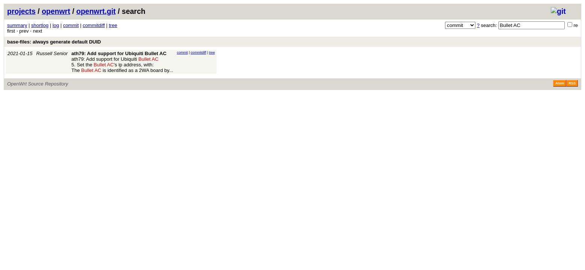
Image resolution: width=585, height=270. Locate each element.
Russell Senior (52, 53)
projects (21, 11)
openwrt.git (96, 11)
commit (71, 25)
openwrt (56, 11)
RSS (572, 83)
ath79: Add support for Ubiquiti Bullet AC (118, 53)
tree (113, 25)
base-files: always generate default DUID (54, 42)
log (56, 25)
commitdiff (94, 25)
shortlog (39, 25)
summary (17, 25)
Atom (559, 83)
